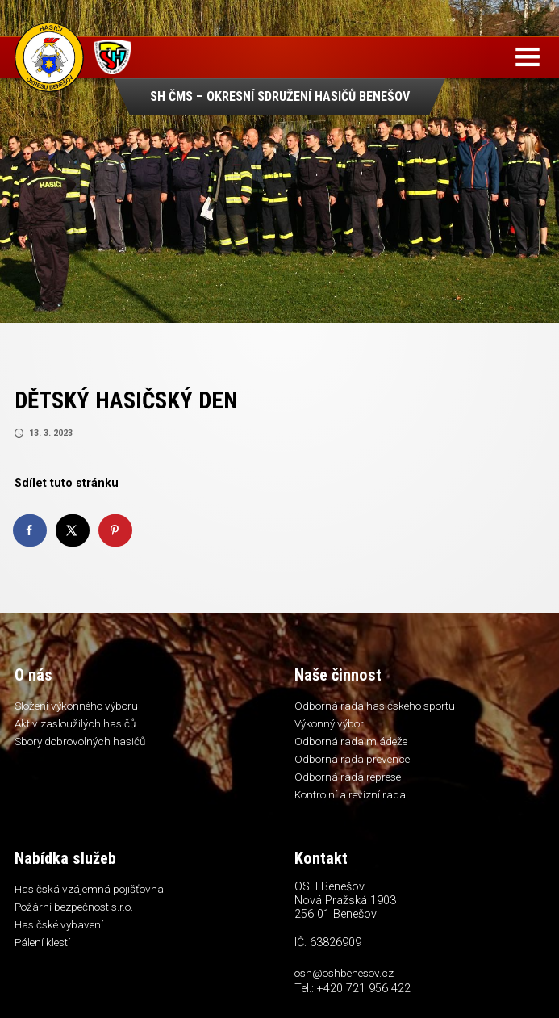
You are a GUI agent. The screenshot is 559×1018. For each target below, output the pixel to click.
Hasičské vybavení (59, 924)
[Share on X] (73, 530)
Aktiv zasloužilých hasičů (75, 723)
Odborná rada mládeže (350, 741)
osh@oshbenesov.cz (344, 972)
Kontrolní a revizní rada (350, 794)
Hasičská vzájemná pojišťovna (89, 888)
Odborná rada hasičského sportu (374, 705)
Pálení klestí (42, 942)
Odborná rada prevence (352, 758)
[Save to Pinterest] (116, 530)
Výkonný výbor (329, 723)
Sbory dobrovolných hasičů (80, 741)
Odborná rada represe (347, 776)
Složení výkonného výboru (76, 705)
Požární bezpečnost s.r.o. (74, 906)
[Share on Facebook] (31, 530)
